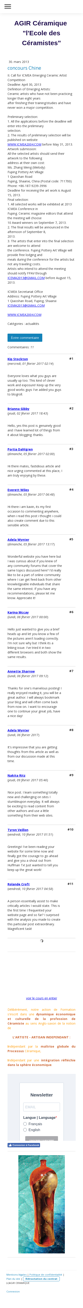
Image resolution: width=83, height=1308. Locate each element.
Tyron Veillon (18, 830)
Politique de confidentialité (45, 1274)
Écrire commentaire (25, 338)
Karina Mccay (18, 612)
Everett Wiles (18, 490)
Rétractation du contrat (41, 1278)
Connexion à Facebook (23, 1145)
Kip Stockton (18, 359)
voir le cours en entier (41, 998)
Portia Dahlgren (20, 449)
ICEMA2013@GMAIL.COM (26, 278)
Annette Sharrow (21, 671)
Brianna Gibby (18, 409)
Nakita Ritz (16, 775)
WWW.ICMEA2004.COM (24, 144)
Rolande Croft (19, 884)
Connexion (13, 1291)
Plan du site (13, 1278)
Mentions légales (16, 1274)
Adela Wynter (18, 539)
